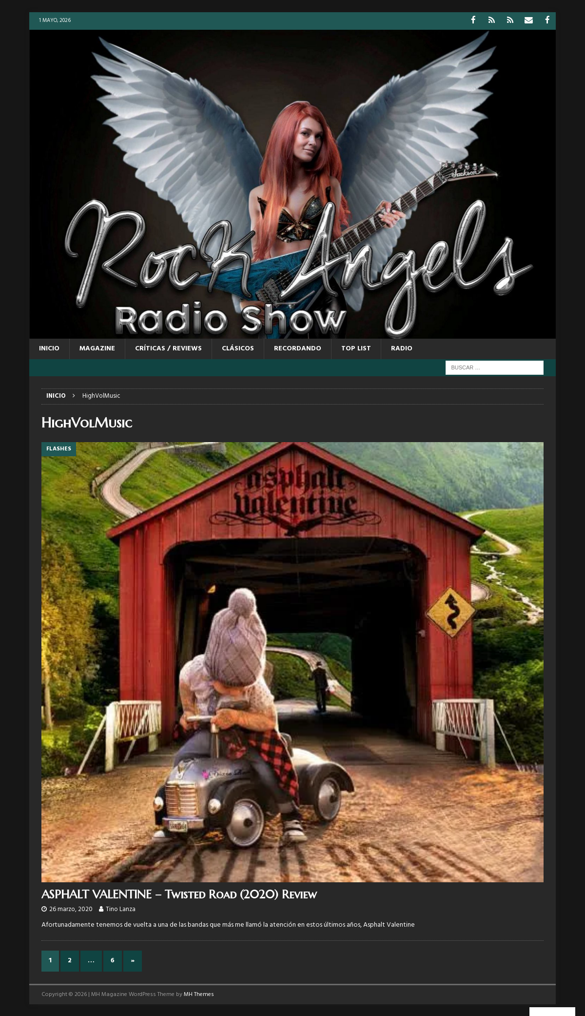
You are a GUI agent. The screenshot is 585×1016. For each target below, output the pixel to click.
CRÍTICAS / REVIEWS (168, 348)
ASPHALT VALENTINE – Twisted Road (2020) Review (179, 894)
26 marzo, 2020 (71, 909)
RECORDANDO (297, 348)
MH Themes (199, 993)
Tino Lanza (121, 909)
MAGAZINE (97, 348)
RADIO (401, 348)
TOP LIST (356, 348)
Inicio (49, 348)
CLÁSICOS (238, 348)
